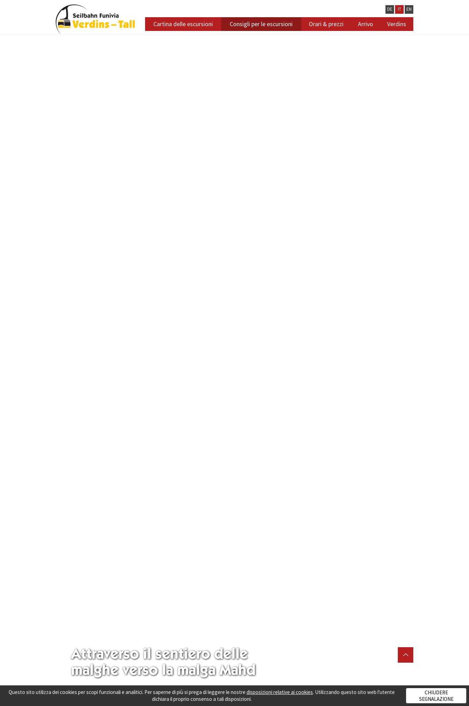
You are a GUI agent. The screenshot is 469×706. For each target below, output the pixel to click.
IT (399, 9)
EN (409, 9)
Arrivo (365, 24)
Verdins (396, 24)
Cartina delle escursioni (183, 24)
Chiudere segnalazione (436, 695)
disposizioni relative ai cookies (280, 692)
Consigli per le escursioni (261, 24)
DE (389, 9)
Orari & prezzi (326, 24)
